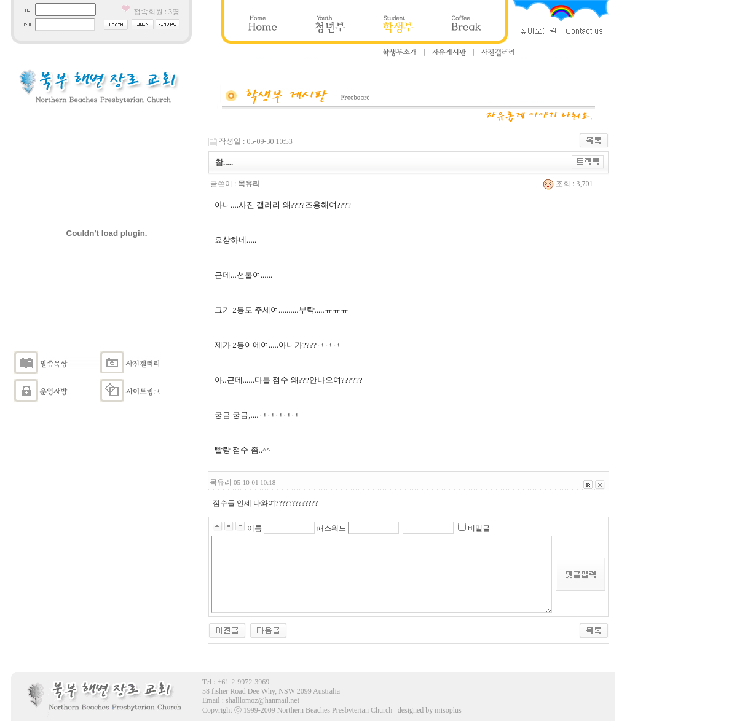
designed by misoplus (430, 710)
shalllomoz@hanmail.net (262, 700)
